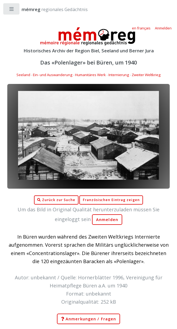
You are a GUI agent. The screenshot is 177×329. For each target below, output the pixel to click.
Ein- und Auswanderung (52, 74)
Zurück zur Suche (56, 200)
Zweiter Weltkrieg (146, 74)
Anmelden (107, 220)
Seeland (23, 74)
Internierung (118, 74)
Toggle (11, 10)
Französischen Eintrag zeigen (111, 200)
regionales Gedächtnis (49, 9)
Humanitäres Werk (90, 74)
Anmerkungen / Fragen (88, 319)
